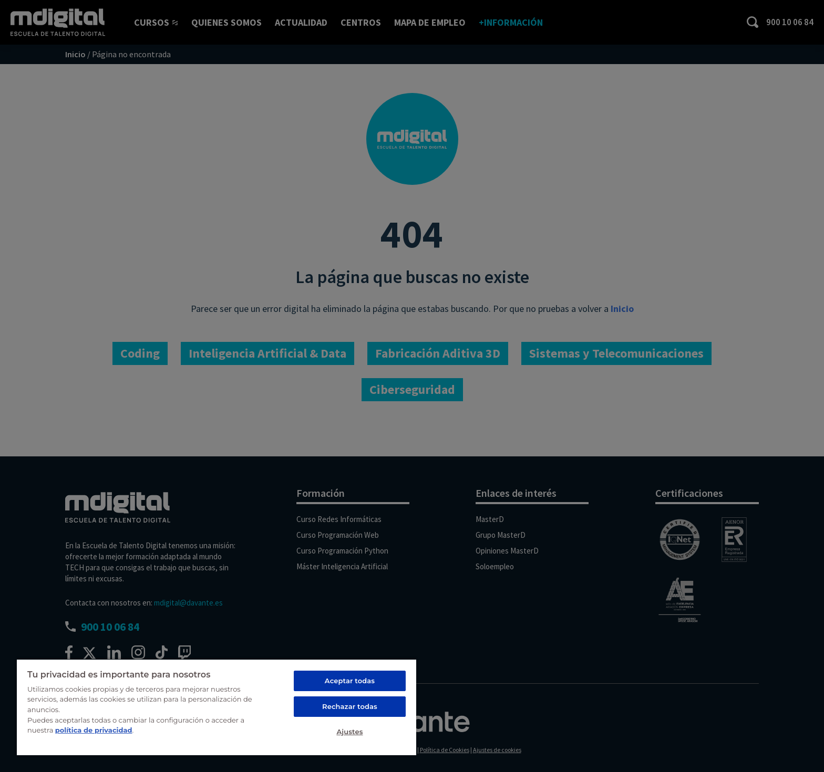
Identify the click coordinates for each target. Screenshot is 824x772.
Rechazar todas (349, 706)
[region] (216, 707)
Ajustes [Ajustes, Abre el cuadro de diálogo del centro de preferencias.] (349, 731)
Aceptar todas (350, 680)
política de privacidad (93, 730)
